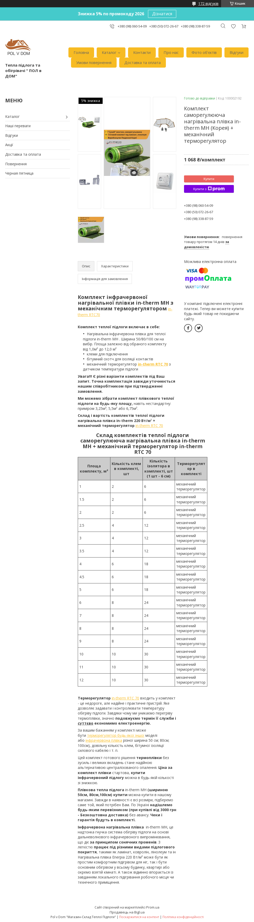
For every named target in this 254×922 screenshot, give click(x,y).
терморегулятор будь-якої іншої (115, 735)
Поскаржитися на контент (139, 917)
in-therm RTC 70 (149, 425)
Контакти (142, 52)
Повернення (16, 163)
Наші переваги (18, 125)
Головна (81, 52)
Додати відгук (233, 26)
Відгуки (236, 52)
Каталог (109, 52)
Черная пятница (19, 173)
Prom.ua (152, 907)
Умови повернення (93, 62)
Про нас (171, 52)
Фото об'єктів (204, 52)
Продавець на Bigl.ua (127, 912)
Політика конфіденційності (183, 917)
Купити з (208, 189)
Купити (208, 179)
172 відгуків (208, 3)
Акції (9, 144)
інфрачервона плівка (104, 740)
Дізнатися (162, 14)
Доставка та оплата (142, 62)
